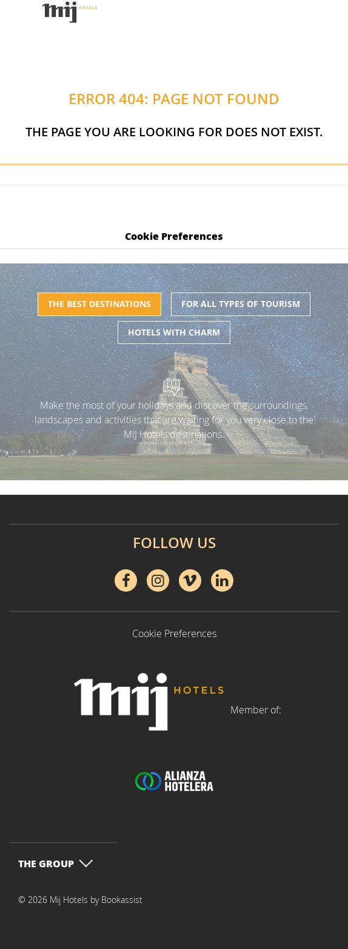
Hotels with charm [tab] (174, 332)
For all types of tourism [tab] (240, 303)
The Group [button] (55, 863)
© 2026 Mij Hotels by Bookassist (80, 899)
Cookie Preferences (174, 236)
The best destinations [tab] (99, 303)
